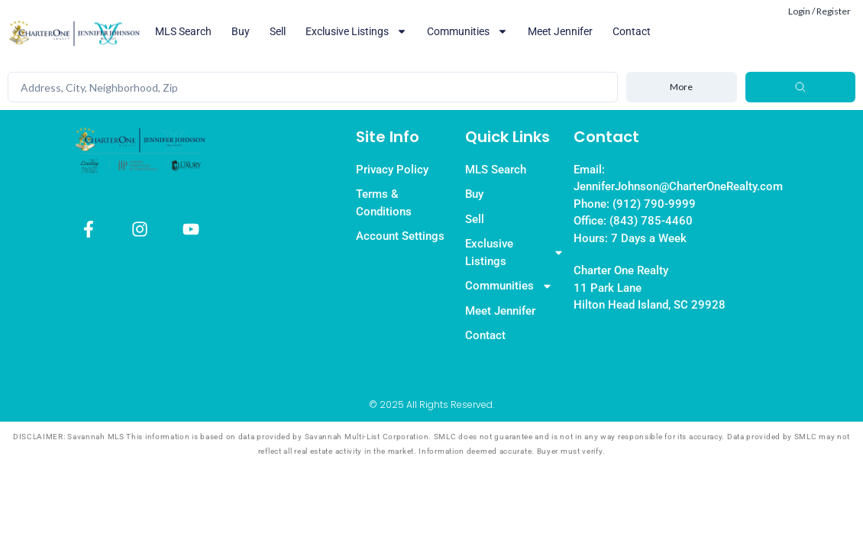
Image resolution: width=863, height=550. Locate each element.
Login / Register (819, 11)
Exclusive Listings (356, 31)
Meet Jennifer (560, 31)
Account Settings (400, 236)
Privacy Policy (392, 169)
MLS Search (183, 31)
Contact (632, 31)
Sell (278, 31)
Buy (240, 31)
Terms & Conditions (384, 202)
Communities (467, 31)
